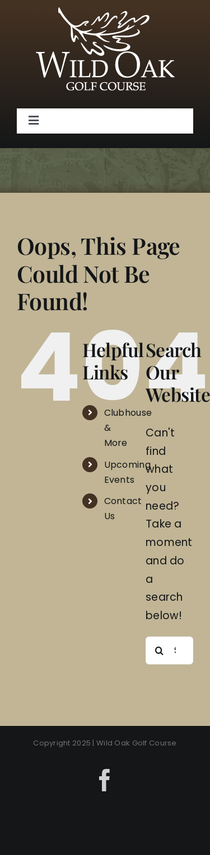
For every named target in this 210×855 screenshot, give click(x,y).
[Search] (160, 650)
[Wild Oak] (105, 12)
